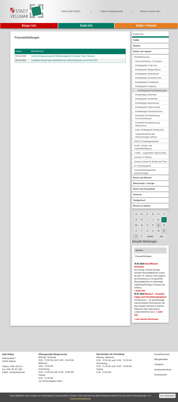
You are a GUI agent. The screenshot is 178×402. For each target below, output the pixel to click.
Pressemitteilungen (143, 256)
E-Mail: (5, 372)
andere (150, 236)
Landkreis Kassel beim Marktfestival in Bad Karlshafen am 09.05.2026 (64, 60)
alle (161, 236)
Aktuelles (139, 250)
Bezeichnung (37, 51)
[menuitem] (150, 34)
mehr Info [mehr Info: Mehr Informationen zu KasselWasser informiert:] (140, 290)
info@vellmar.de (17, 372)
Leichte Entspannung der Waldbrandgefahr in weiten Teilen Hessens (63, 56)
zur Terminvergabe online (50, 381)
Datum (18, 51)
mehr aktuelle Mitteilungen (146, 319)
